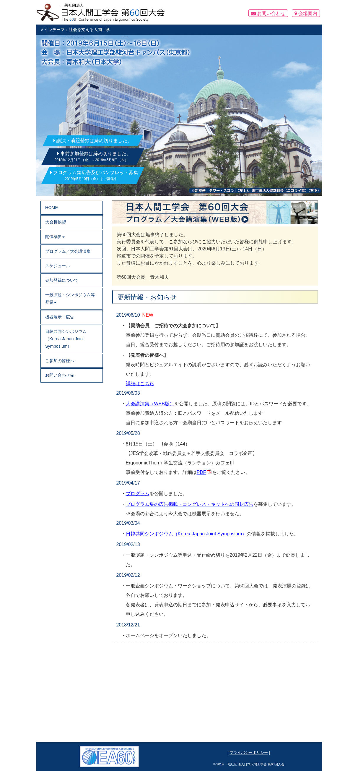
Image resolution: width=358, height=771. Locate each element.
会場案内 (305, 13)
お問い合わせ (268, 13)
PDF (201, 472)
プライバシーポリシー (249, 752)
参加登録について (61, 280)
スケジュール (57, 265)
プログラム (137, 493)
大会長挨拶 (55, 222)
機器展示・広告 (59, 317)
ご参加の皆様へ (59, 360)
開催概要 (55, 236)
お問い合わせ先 (59, 375)
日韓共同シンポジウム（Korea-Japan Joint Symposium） (186, 533)
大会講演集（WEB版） (150, 403)
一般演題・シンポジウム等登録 (70, 298)
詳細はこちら (140, 383)
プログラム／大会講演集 (68, 251)
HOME (51, 207)
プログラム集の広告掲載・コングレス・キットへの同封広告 (189, 504)
